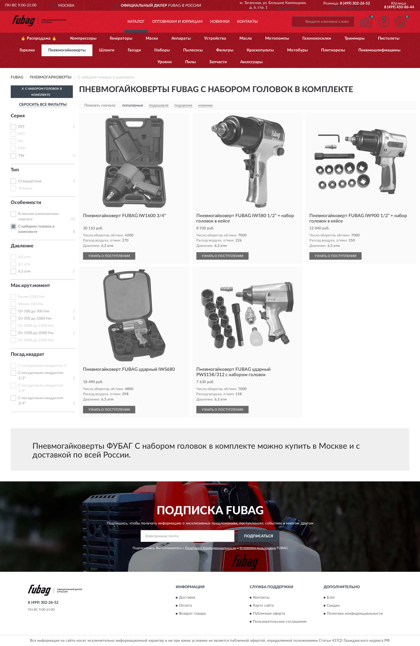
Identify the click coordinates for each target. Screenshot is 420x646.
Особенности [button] (26, 202)
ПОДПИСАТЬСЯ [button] (258, 536)
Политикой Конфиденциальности (210, 548)
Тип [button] (15, 170)
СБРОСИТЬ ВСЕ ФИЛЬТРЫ (43, 105)
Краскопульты (260, 50)
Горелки (27, 50)
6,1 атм (24, 264)
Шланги (106, 50)
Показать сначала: (100, 105)
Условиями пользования (257, 548)
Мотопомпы (277, 38)
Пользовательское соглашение (279, 622)
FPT (21, 134)
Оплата (185, 605)
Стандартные (30, 181)
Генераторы (121, 38)
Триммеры (354, 38)
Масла (245, 38)
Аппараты (181, 38)
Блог (331, 597)
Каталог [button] (136, 22)
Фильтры (224, 50)
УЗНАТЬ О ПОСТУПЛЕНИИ (109, 256)
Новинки (220, 22)
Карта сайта (263, 605)
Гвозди (134, 50)
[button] (346, 7)
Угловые (25, 188)
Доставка (187, 597)
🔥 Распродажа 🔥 (39, 38)
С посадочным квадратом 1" (43, 366)
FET (21, 127)
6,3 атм (24, 271)
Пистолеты (388, 38)
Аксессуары (251, 62)
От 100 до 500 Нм (33, 311)
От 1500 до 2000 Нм (36, 333)
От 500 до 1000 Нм (34, 318)
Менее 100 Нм (30, 304)
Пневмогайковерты (67, 50)
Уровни (165, 62)
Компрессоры (83, 38)
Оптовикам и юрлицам (177, 22)
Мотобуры (297, 50)
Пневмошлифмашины (379, 50)
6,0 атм (24, 257)
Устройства (215, 38)
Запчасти (218, 62)
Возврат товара (192, 613)
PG (20, 141)
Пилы (190, 62)
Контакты (247, 22)
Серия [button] (18, 116)
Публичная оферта (269, 613)
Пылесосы (193, 50)
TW (21, 156)
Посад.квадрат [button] (27, 354)
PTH (22, 148)
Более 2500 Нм (31, 297)
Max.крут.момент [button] (30, 285)
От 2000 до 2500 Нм (36, 340)
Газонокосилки (316, 38)
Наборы (162, 50)
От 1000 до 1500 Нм (36, 326)
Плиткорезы (333, 50)
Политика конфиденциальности (355, 613)
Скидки (333, 605)
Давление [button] (22, 246)
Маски (152, 38)
